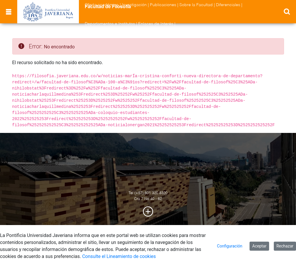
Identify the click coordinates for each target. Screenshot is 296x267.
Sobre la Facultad (196, 5)
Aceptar (259, 246)
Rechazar (284, 246)
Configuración (230, 246)
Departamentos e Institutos (110, 24)
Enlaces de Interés (155, 24)
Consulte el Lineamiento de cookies (119, 256)
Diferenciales (228, 5)
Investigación (134, 5)
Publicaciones (163, 5)
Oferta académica (102, 5)
